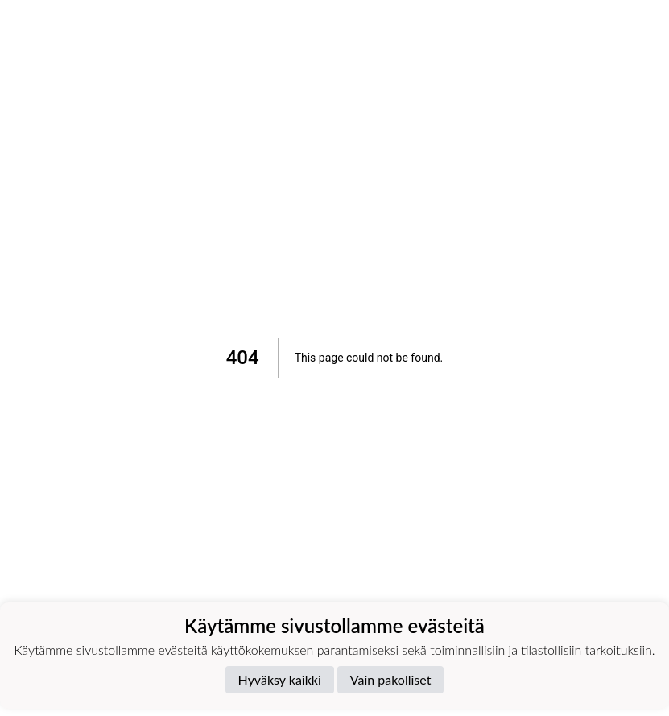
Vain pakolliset (391, 679)
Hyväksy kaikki (279, 679)
